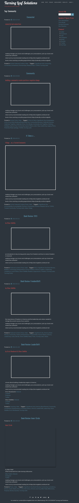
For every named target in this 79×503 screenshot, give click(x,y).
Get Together (44, 124)
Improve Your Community (17, 126)
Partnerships (22, 65)
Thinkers (43, 271)
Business (40, 122)
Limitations (7, 271)
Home (42, 2)
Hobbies (50, 124)
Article (12, 63)
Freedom (32, 269)
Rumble (63, 41)
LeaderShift (39, 408)
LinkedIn (7, 393)
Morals (17, 336)
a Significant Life (39, 63)
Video (26, 63)
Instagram (8, 476)
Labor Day (37, 126)
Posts (46, 2)
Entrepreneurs (21, 269)
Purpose (6, 490)
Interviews (27, 489)
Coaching (12, 406)
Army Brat (11, 122)
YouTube (63, 45)
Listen (13, 336)
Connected (30, 17)
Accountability (8, 206)
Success (16, 490)
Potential (7, 128)
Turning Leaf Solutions (20, 3)
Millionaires (51, 489)
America (46, 333)
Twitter (7, 397)
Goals (10, 489)
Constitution (7, 408)
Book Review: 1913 (30, 216)
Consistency (51, 487)
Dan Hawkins (62, 26)
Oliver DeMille (23, 271)
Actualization (50, 120)
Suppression (37, 271)
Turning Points (8, 273)
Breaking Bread (19, 122)
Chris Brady (29, 124)
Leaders (42, 269)
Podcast (51, 2)
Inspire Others (29, 126)
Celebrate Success (48, 122)
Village (30, 208)
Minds (62, 39)
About (71, 2)
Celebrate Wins (20, 124)
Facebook (64, 34)
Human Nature (42, 334)
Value (26, 208)
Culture (18, 334)
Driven (6, 489)
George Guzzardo (64, 24)
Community (47, 63)
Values (46, 336)
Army (5, 122)
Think (33, 336)
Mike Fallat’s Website (11, 474)
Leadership (43, 126)
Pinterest (7, 395)
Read (11, 128)
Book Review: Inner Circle (30, 418)
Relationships (31, 65)
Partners (37, 206)
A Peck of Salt (32, 120)
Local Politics (15, 271)
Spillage (16, 128)
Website (18, 391)
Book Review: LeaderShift (30, 344)
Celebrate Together (9, 124)
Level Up (38, 489)
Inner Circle (20, 489)
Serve (47, 206)
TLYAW (37, 65)
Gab (62, 35)
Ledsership (47, 408)
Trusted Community (10, 208)
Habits (14, 489)
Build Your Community (30, 122)
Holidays (6, 126)
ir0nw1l (37, 269)
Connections (14, 65)
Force (27, 269)
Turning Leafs (44, 65)
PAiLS (53, 126)
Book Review (51, 267)
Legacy (49, 126)
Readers (30, 271)
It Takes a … (30, 135)
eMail (62, 32)
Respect (42, 206)
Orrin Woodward (14, 410)
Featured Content (19, 63)
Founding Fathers (26, 408)
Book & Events (57, 2)
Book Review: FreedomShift (30, 281)
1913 (35, 267)
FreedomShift (33, 334)
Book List (65, 2)
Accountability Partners (20, 206)
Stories (12, 490)
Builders (6, 269)
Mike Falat (44, 489)
